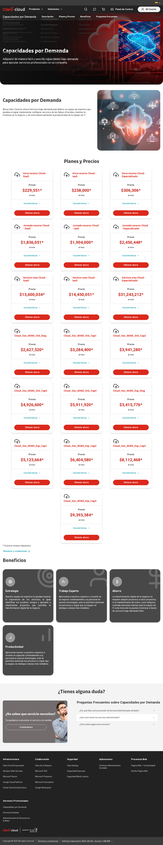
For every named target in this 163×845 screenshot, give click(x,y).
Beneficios (85, 17)
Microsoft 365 (41, 771)
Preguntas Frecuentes (106, 17)
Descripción (47, 17)
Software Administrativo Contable (110, 766)
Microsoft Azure (10, 776)
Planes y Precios (67, 17)
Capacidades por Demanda (14, 807)
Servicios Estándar (11, 813)
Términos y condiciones (16, 551)
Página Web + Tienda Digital (143, 765)
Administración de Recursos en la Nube (16, 819)
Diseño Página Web (139, 771)
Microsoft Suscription (44, 782)
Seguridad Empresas (76, 771)
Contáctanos (26, 727)
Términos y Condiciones (48, 841)
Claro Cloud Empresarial (13, 765)
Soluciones (53, 9)
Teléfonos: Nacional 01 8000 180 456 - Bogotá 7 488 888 (86, 841)
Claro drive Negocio (43, 765)
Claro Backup (72, 765)
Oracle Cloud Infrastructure (14, 788)
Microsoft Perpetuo (43, 776)
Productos (34, 9)
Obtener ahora (32, 213)
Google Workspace (43, 788)
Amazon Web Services (13, 771)
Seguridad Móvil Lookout (77, 776)
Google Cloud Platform (13, 782)
